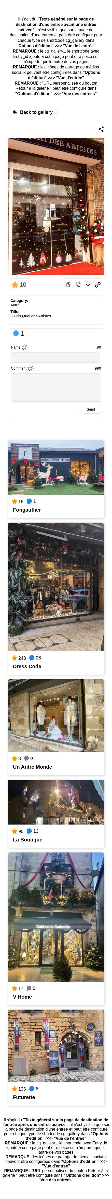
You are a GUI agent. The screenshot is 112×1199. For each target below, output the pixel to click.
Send (91, 409)
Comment (18, 368)
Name (15, 347)
